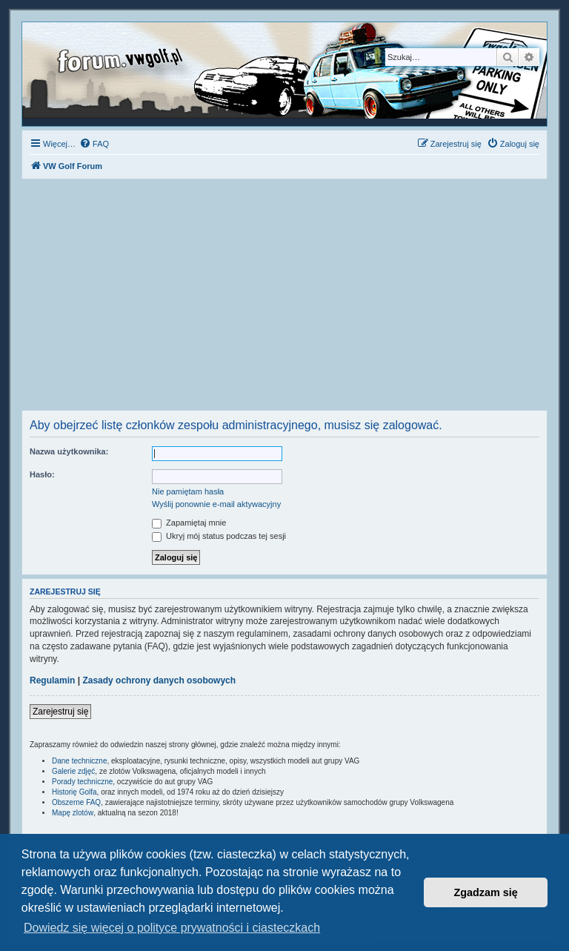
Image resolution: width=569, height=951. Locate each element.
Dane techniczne (79, 761)
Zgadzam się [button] (486, 892)
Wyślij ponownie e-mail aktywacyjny (216, 504)
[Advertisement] (284, 298)
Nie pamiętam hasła (188, 491)
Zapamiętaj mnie (189, 522)
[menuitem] (94, 144)
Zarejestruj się (60, 711)
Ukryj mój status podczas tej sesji (219, 535)
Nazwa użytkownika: (69, 451)
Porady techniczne (82, 782)
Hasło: (42, 474)
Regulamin (52, 680)
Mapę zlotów (72, 813)
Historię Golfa (74, 792)
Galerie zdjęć (73, 771)
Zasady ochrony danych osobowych (159, 680)
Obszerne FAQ (76, 802)
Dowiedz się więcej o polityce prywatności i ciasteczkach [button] (172, 927)
